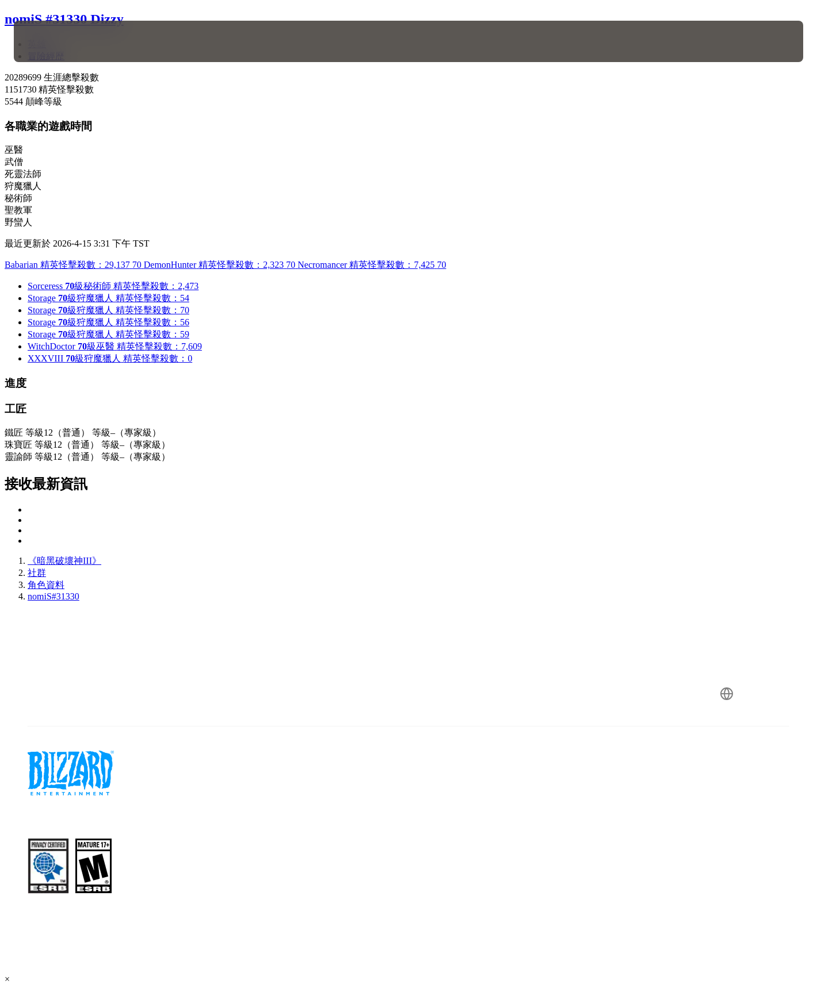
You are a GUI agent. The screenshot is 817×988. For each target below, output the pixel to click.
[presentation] (56, 41)
